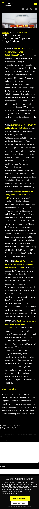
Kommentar (5, 440)
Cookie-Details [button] (10, 506)
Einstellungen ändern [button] (19, 503)
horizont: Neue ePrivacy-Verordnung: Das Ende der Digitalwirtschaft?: (19, 52)
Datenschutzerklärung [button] (20, 506)
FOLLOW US (5, 32)
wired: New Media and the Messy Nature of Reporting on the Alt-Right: (20, 195)
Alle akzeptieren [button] (19, 499)
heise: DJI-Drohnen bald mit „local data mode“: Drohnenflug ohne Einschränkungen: (19, 264)
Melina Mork (23, 32)
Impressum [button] (29, 506)
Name (3, 467)
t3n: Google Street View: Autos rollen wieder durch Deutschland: (20, 324)
